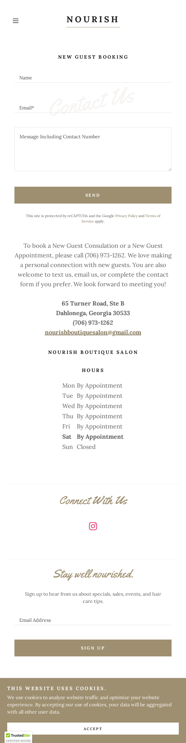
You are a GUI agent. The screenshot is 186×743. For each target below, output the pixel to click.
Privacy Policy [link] (126, 215)
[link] (93, 20)
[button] (22, 21)
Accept (93, 728)
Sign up (93, 648)
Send (93, 195)
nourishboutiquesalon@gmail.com (93, 332)
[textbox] (93, 75)
